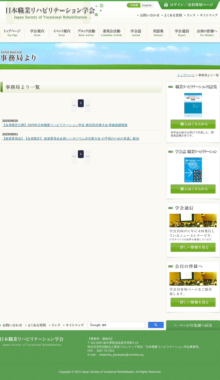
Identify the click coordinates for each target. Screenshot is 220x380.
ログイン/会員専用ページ (188, 5)
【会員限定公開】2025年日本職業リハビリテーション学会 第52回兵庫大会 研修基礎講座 (65, 125)
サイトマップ (207, 15)
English (147, 5)
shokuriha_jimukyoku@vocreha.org (121, 354)
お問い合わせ (148, 15)
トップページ (186, 75)
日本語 (133, 5)
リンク (189, 15)
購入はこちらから (193, 124)
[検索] (116, 325)
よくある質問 (172, 15)
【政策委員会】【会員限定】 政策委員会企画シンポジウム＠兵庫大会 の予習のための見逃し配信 (70, 138)
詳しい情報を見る (193, 247)
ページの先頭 (193, 325)
